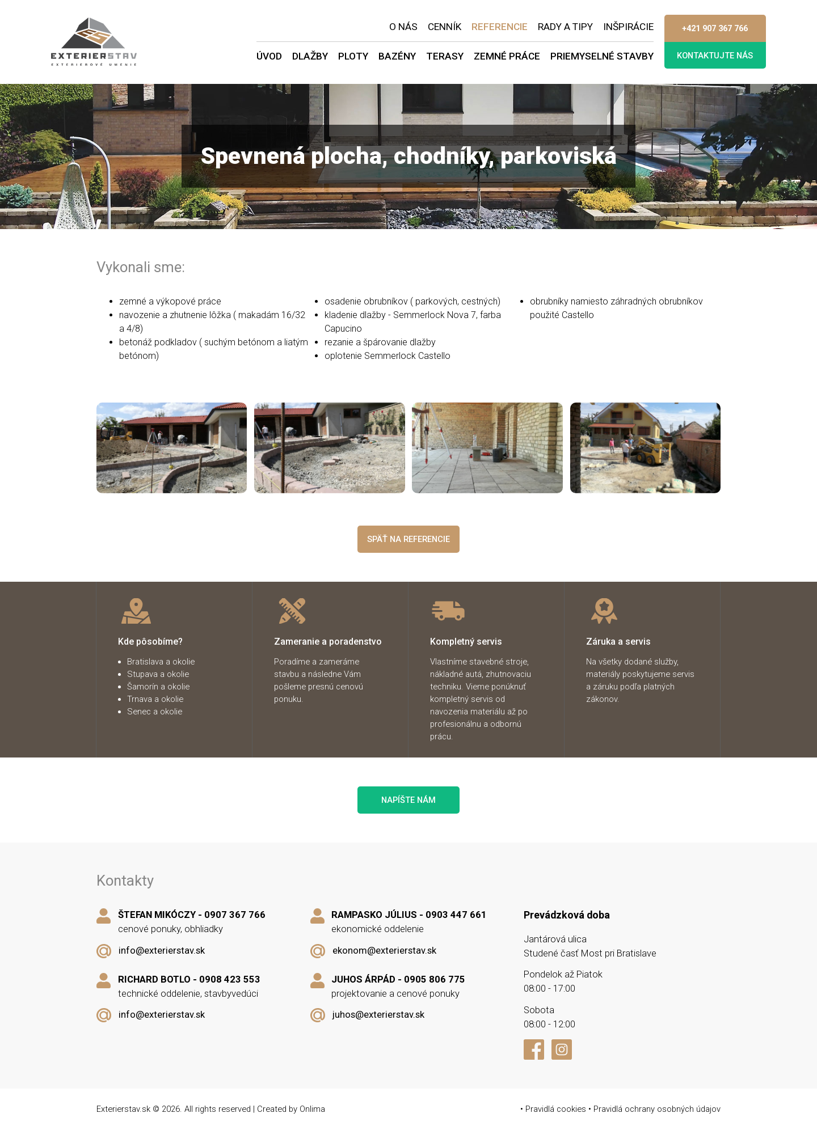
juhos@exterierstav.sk (378, 1014)
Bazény (397, 56)
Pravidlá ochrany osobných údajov (657, 1109)
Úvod (269, 56)
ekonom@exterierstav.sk (384, 950)
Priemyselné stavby (602, 56)
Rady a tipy (565, 26)
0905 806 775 (434, 979)
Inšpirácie (628, 26)
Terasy (445, 56)
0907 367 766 (235, 914)
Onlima (312, 1109)
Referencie (499, 26)
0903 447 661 (456, 914)
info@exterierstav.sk (162, 950)
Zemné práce (507, 56)
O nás (403, 26)
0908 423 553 (229, 979)
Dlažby (310, 56)
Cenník (444, 26)
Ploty (353, 56)
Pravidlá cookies (555, 1109)
